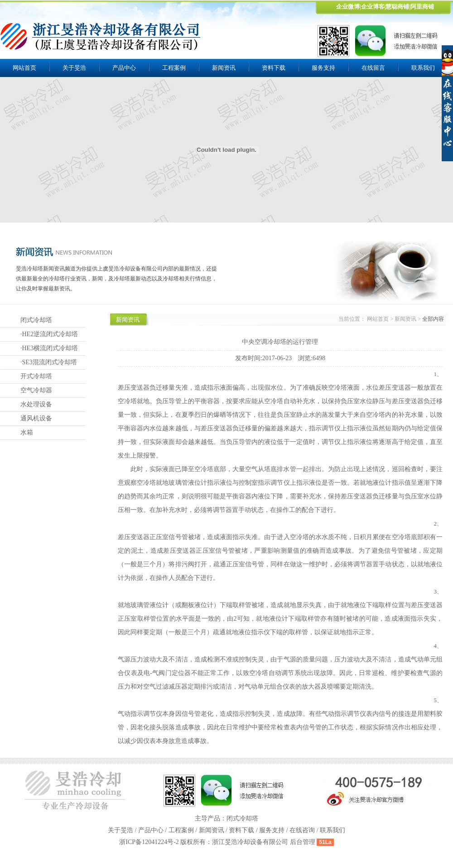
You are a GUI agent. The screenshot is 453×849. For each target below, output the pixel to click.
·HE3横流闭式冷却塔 (49, 348)
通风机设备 (36, 418)
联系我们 (332, 830)
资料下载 (273, 67)
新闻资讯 (224, 67)
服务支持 (323, 67)
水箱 (26, 432)
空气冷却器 (36, 390)
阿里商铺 (422, 6)
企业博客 (373, 6)
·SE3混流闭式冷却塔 (48, 362)
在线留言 (373, 67)
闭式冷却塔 (36, 320)
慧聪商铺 (397, 6)
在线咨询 (302, 830)
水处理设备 (36, 404)
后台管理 (302, 842)
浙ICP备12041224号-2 (149, 842)
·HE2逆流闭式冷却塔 (49, 334)
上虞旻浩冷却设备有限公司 (101, 36)
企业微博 (348, 6)
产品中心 (124, 67)
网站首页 (24, 67)
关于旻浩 (74, 67)
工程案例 (174, 67)
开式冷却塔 (36, 376)
